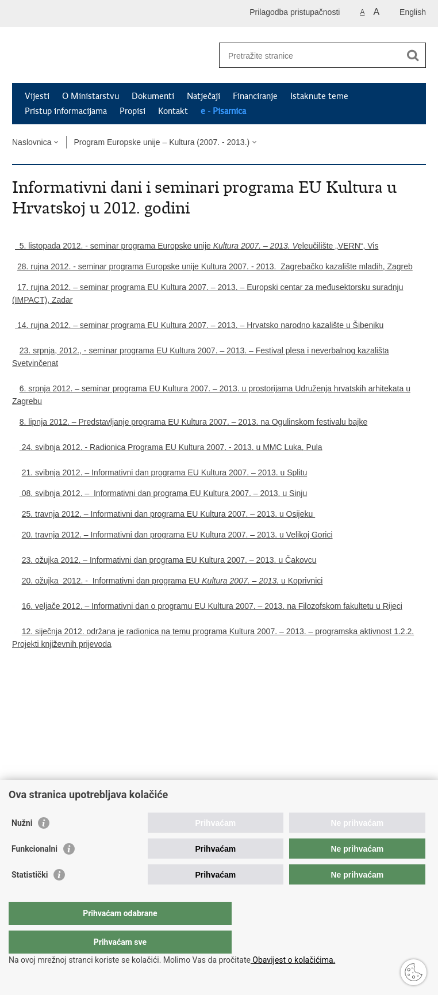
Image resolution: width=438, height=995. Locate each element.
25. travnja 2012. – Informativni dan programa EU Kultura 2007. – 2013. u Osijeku (169, 514)
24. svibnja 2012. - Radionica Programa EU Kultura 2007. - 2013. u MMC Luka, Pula (171, 447)
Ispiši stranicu (18, 759)
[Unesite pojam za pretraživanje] (310, 55)
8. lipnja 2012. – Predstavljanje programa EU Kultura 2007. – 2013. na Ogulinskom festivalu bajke (193, 421)
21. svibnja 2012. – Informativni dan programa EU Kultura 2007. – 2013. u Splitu (165, 472)
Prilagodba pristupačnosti (294, 12)
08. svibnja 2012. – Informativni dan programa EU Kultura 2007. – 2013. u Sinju (163, 493)
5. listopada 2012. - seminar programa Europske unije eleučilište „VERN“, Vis (196, 245)
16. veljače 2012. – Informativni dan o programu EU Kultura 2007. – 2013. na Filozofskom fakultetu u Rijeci (212, 606)
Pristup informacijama (66, 111)
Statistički (29, 897)
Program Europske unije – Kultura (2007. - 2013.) (161, 142)
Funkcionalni (34, 871)
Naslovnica (31, 142)
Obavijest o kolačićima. (293, 959)
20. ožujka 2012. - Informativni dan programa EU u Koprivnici (172, 580)
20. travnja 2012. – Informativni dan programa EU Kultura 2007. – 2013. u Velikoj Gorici (177, 534)
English (412, 12)
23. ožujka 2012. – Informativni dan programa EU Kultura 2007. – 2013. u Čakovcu (169, 560)
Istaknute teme (319, 96)
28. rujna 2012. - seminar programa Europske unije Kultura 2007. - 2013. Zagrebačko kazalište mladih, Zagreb (215, 266)
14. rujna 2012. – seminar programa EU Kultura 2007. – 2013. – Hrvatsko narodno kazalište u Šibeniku (197, 325)
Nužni (21, 846)
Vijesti (37, 96)
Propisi (132, 111)
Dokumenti (153, 96)
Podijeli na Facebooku (43, 759)
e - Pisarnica (223, 111)
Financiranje (255, 96)
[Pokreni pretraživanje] (412, 55)
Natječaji (203, 96)
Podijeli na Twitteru (68, 759)
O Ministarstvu (90, 96)
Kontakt (173, 111)
